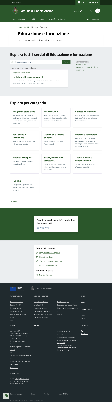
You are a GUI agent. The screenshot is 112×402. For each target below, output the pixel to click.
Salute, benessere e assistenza (67, 305)
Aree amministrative (16, 302)
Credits (46, 394)
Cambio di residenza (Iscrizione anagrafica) (87, 68)
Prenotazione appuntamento (66, 347)
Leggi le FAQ (61, 343)
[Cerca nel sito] (97, 11)
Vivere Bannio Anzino (57, 19)
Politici (12, 317)
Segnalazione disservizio (65, 345)
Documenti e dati (15, 305)
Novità (32, 19)
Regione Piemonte (17, 2)
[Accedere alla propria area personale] (87, 2)
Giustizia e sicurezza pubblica (43, 314)
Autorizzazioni (38, 305)
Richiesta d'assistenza (64, 350)
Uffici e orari (14, 364)
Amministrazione (19, 19)
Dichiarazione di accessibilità (66, 337)
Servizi (41, 19)
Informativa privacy (63, 331)
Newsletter (84, 334)
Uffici (11, 320)
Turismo (59, 314)
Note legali (60, 334)
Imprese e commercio (40, 317)
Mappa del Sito (63, 394)
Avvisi (82, 302)
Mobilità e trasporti (63, 302)
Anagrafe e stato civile (41, 302)
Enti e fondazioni (15, 308)
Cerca (66, 62)
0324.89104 (20, 341)
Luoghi (83, 315)
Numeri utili (14, 368)
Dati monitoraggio (16, 394)
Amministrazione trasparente (66, 340)
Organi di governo (16, 311)
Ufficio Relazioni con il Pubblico (20, 361)
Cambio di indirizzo (83, 64)
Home (20, 27)
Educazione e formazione (21, 73)
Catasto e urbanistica (40, 308)
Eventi (83, 318)
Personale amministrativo (18, 314)
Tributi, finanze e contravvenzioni (67, 309)
